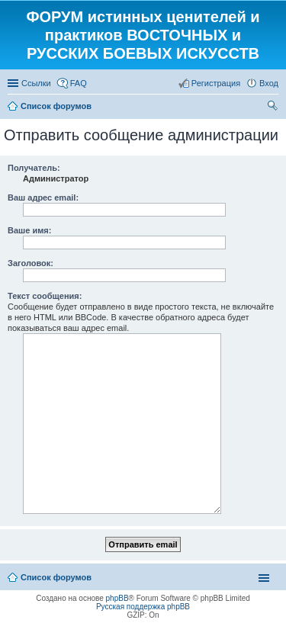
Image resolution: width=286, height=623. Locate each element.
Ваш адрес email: (43, 197)
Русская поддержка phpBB (143, 606)
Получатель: (34, 167)
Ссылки (36, 83)
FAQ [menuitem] (78, 83)
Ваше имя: (29, 230)
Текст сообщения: (45, 295)
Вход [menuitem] (268, 83)
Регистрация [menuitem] (215, 83)
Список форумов (56, 577)
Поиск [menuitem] (273, 107)
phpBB (117, 598)
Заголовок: (30, 263)
